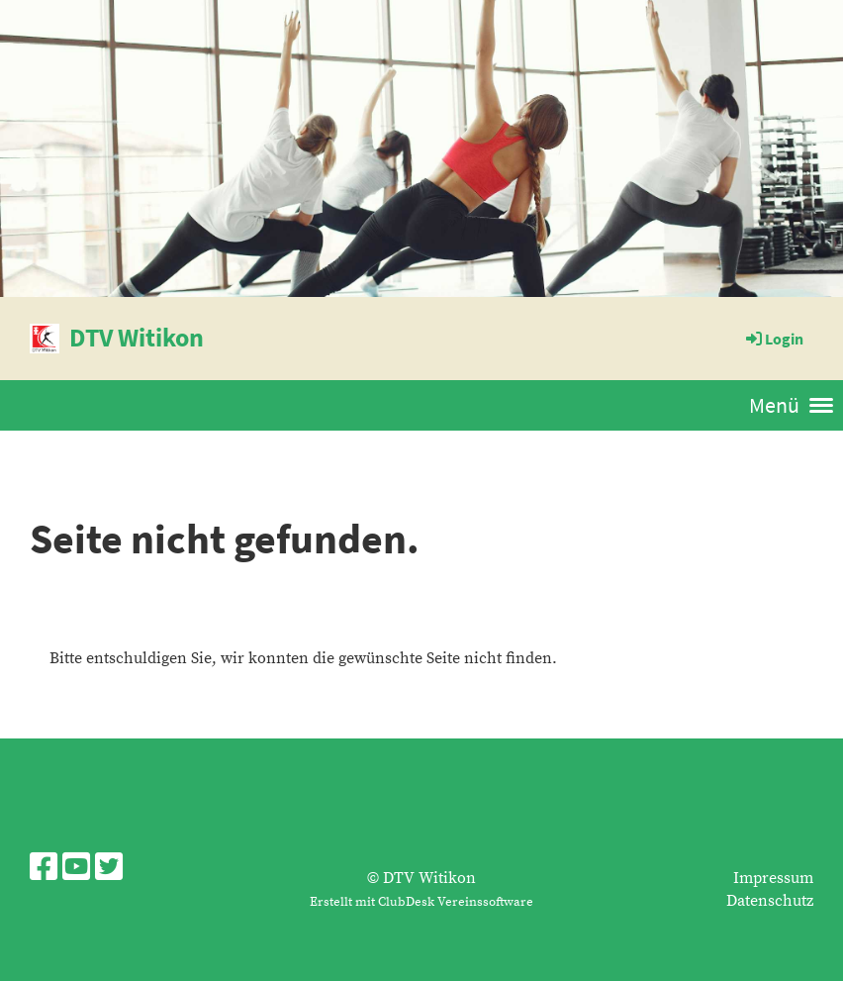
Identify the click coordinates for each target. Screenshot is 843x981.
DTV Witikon (136, 337)
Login (773, 338)
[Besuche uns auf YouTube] (76, 869)
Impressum (773, 878)
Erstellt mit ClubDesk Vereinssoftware (421, 902)
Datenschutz (769, 901)
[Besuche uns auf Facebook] (43, 869)
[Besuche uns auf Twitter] (109, 869)
